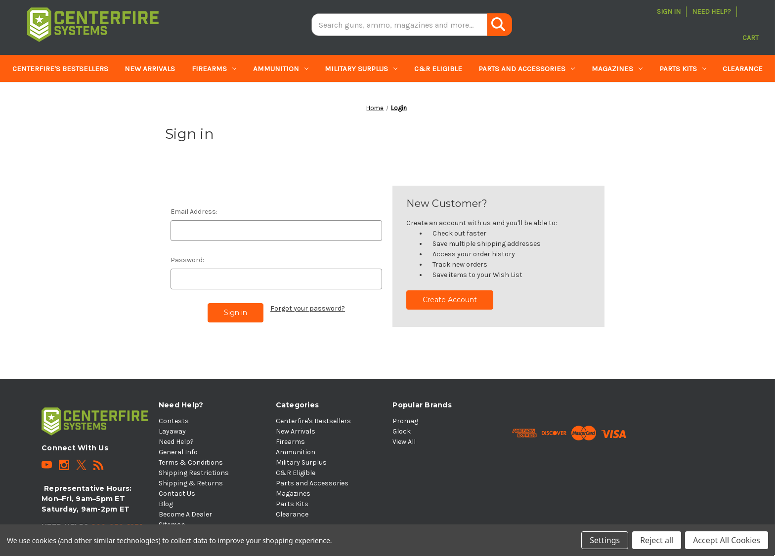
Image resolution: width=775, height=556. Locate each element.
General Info (178, 452)
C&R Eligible (438, 68)
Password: (187, 260)
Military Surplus (361, 68)
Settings (605, 540)
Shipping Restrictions (194, 473)
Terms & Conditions (191, 462)
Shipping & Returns (191, 483)
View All (404, 441)
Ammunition (280, 68)
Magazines (617, 68)
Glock (401, 431)
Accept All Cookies (726, 540)
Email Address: (194, 211)
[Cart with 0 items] (750, 24)
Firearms (214, 68)
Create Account (450, 299)
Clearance (743, 68)
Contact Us (177, 493)
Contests (174, 421)
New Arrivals (150, 68)
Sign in (669, 11)
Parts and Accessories (526, 68)
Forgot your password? (307, 308)
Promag (405, 421)
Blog (166, 504)
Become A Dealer (185, 514)
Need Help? (711, 11)
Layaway (172, 431)
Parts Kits (682, 68)
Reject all (656, 540)
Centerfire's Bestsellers (60, 68)
